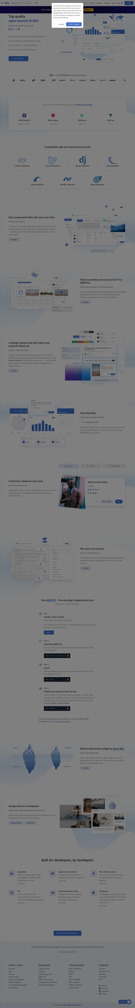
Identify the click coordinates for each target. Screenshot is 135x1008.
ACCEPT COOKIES (74, 24)
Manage (61, 24)
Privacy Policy (57, 13)
